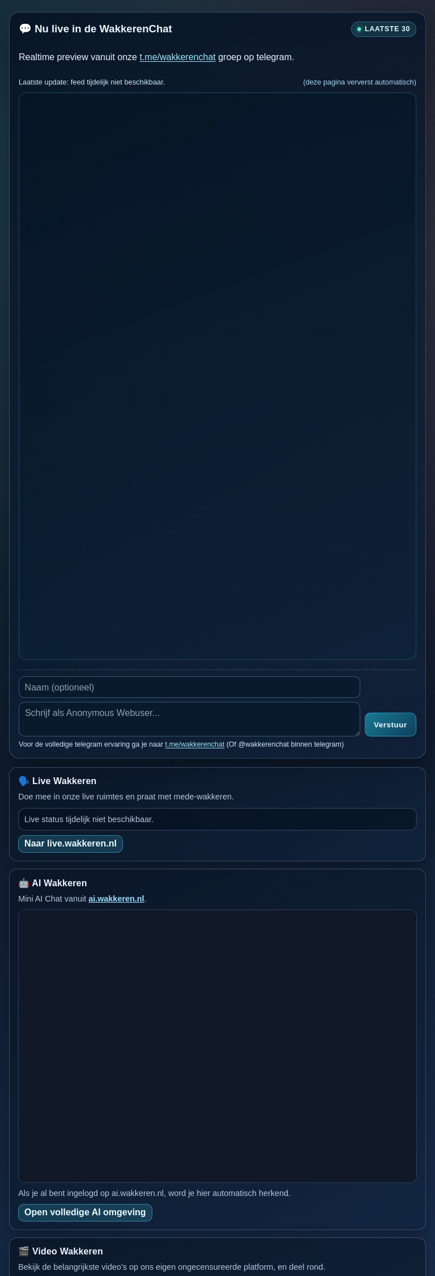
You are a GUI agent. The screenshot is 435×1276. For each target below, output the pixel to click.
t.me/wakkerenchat (177, 57)
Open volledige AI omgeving (85, 1212)
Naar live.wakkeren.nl (70, 843)
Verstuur (390, 725)
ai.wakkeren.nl (116, 898)
